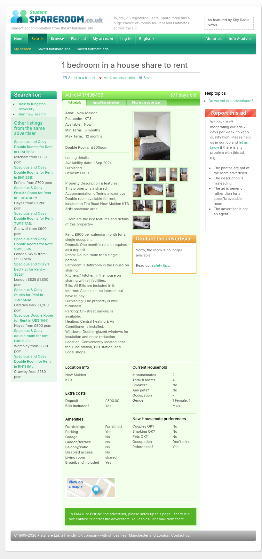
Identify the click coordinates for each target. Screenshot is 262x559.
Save (147, 77)
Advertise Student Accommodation (78, 39)
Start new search (32, 114)
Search (37, 39)
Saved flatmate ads (92, 49)
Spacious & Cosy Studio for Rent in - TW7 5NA (29, 294)
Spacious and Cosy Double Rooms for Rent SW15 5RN (33, 244)
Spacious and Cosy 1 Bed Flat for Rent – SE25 (31, 269)
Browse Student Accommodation (57, 39)
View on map (90, 488)
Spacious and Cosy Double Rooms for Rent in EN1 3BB (33, 172)
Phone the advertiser (146, 102)
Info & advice (240, 39)
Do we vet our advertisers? (231, 100)
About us (213, 39)
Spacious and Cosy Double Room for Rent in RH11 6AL (32, 361)
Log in (126, 39)
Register (146, 39)
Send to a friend (81, 77)
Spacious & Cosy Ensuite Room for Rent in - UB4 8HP (32, 192)
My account (103, 39)
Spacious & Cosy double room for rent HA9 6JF (31, 335)
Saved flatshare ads (54, 49)
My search (22, 49)
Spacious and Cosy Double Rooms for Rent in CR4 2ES (33, 146)
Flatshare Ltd (48, 535)
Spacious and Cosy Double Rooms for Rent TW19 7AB (33, 218)
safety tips (160, 265)
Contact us (180, 535)
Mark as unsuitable (119, 77)
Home (19, 39)
